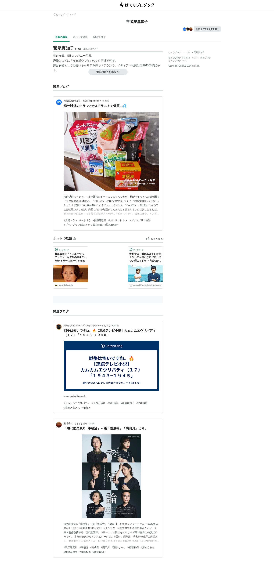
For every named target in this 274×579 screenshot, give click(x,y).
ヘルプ (195, 57)
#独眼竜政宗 (99, 220)
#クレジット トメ (118, 220)
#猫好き (86, 407)
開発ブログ (205, 57)
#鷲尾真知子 (111, 224)
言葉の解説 (61, 37)
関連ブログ (99, 37)
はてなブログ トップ (64, 14)
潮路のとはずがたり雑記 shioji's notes (81, 101)
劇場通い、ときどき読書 (75, 423)
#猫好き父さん (72, 407)
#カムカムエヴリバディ (77, 403)
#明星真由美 (70, 552)
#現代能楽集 (70, 547)
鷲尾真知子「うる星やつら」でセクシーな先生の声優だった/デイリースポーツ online (70, 257)
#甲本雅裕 (141, 403)
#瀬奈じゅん (118, 547)
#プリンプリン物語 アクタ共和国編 (83, 224)
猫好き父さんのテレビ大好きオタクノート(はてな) (87, 325)
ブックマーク (62, 249)
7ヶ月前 (105, 101)
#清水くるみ (147, 547)
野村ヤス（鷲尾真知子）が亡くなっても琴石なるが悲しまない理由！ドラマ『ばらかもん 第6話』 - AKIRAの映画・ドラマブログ (145, 257)
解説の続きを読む (108, 71)
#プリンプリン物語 (140, 220)
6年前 (91, 423)
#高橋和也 (85, 552)
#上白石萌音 (98, 403)
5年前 (116, 325)
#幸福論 (84, 547)
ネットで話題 (80, 37)
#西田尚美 (113, 403)
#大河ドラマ (70, 220)
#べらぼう (85, 220)
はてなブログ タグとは (179, 57)
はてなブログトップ (177, 60)
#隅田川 (105, 547)
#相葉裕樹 (133, 547)
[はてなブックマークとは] (74, 238)
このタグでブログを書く (207, 29)
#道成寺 (94, 547)
